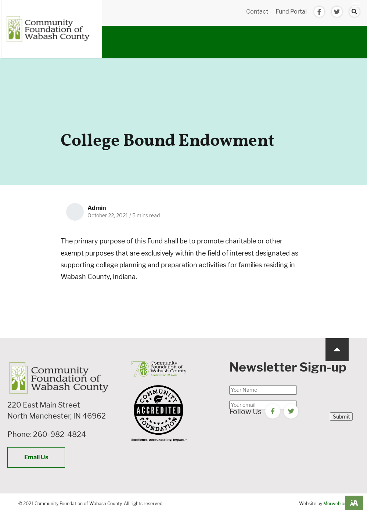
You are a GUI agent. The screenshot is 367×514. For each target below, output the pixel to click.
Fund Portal (291, 11)
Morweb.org (336, 503)
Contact (257, 11)
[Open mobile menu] (356, 3)
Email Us (36, 457)
